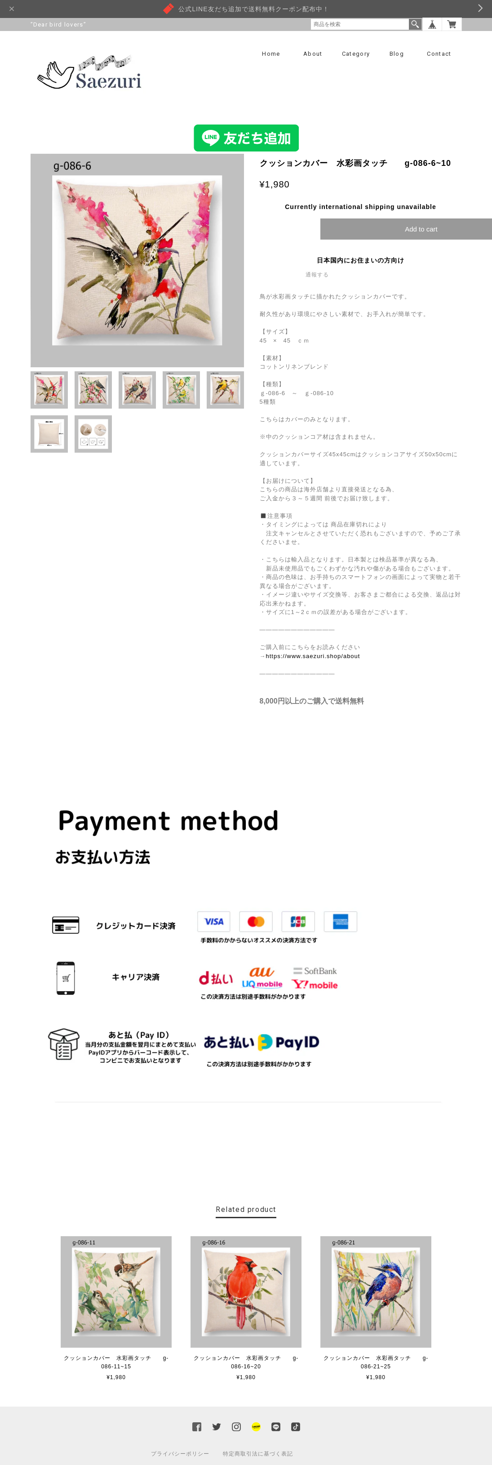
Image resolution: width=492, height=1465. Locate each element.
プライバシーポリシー (180, 1454)
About (313, 53)
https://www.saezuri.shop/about (313, 656)
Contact (439, 53)
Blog (397, 53)
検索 (415, 24)
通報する (317, 275)
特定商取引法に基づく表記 (258, 1454)
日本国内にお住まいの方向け (360, 260)
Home (271, 53)
